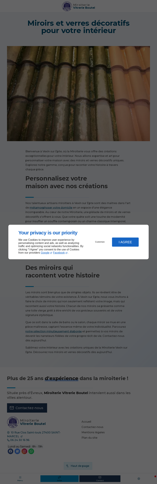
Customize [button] (100, 242)
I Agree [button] (125, 242)
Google (45, 252)
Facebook (59, 252)
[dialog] (78, 242)
